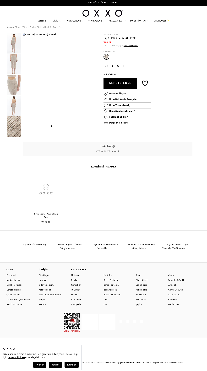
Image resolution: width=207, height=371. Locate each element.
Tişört (138, 281)
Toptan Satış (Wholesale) (18, 305)
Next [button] (24, 89)
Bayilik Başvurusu (14, 310)
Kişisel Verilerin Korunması (172, 368)
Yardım (42, 310)
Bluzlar (74, 286)
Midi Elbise (141, 305)
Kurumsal (11, 281)
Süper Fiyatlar (138, 23)
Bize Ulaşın (44, 281)
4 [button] (60, 134)
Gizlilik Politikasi (14, 291)
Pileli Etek (172, 305)
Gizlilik (141, 368)
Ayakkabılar (95, 23)
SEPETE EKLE (120, 88)
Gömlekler (76, 291)
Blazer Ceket (142, 286)
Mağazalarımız (13, 286)
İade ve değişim (46, 291)
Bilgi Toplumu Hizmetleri (50, 300)
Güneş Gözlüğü (175, 296)
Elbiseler (75, 281)
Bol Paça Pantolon (112, 300)
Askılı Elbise (141, 296)
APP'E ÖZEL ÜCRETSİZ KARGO (103, 3)
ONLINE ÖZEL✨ (161, 23)
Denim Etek (173, 310)
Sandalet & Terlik (176, 286)
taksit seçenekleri (131, 51)
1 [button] (51, 134)
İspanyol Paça (110, 296)
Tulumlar (75, 296)
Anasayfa (10, 33)
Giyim (56, 23)
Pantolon (108, 281)
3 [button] (57, 134)
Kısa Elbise (141, 300)
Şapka (139, 310)
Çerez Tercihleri (13, 300)
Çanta (171, 281)
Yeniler (42, 23)
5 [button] (63, 134)
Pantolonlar (73, 23)
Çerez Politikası (13, 296)
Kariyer (42, 305)
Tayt (106, 305)
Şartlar (134, 368)
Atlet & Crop (174, 300)
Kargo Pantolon (111, 291)
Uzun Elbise (141, 291)
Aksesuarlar (116, 23)
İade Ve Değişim (152, 368)
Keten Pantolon (111, 286)
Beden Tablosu (110, 80)
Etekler (26, 33)
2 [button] (54, 134)
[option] (14, 49)
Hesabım (43, 286)
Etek (106, 310)
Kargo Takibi (45, 296)
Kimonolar (76, 305)
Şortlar (74, 300)
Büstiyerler (76, 310)
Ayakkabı (172, 291)
